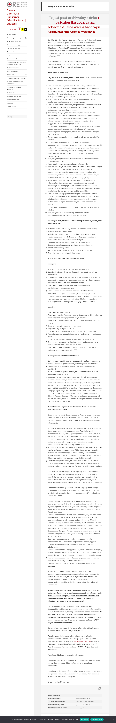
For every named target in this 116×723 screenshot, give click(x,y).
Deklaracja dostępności (14, 96)
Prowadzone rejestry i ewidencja (17, 78)
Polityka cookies (96, 719)
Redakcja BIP (11, 93)
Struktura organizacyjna (14, 41)
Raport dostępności (13, 99)
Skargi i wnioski (11, 106)
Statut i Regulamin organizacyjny (17, 38)
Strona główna (11, 34)
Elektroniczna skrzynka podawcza (14, 88)
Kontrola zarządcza (13, 68)
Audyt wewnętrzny (12, 71)
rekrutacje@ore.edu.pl (82, 642)
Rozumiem (84, 719)
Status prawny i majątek (14, 45)
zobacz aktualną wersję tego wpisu (75, 27)
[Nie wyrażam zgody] (113, 719)
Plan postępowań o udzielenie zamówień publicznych (16, 63)
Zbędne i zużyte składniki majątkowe (15, 83)
